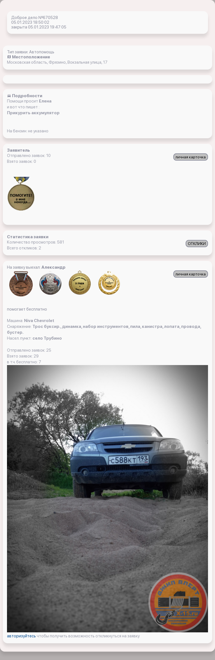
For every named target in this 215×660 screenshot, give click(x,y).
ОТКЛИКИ (197, 243)
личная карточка (191, 157)
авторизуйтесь (22, 635)
